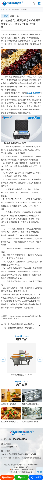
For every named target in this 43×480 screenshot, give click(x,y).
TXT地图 (21, 472)
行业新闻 (24, 9)
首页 (9, 9)
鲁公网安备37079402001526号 (21, 469)
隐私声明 (29, 472)
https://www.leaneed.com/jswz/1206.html (23, 316)
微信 (21, 477)
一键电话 (35, 477)
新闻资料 (16, 9)
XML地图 (14, 472)
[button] (40, 359)
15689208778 (20, 439)
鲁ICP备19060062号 (21, 467)
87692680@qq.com (9, 447)
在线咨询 (7, 477)
